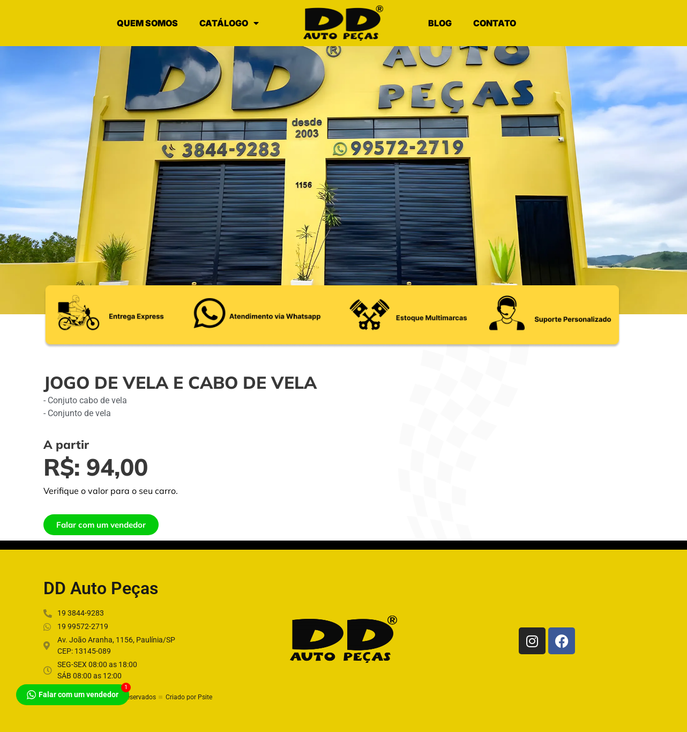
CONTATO (494, 23)
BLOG (440, 23)
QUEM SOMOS (147, 23)
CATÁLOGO (229, 23)
